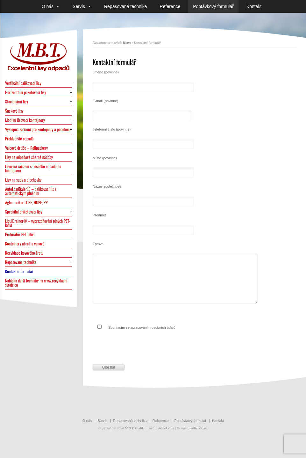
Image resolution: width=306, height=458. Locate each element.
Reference (170, 6)
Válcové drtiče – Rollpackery (26, 148)
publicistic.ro (198, 428)
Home (127, 42)
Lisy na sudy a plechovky (23, 180)
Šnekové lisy (14, 111)
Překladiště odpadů (19, 139)
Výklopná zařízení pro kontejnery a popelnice (38, 129)
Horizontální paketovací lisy (25, 92)
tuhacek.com (165, 428)
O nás (51, 6)
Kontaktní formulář (19, 271)
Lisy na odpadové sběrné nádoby (29, 157)
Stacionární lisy (16, 102)
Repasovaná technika (125, 6)
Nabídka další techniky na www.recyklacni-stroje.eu (36, 283)
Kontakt (253, 6)
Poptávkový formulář (213, 6)
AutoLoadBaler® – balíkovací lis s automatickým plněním (30, 191)
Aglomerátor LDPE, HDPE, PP (26, 202)
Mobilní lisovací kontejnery (25, 120)
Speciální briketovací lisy (23, 212)
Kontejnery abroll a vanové (24, 244)
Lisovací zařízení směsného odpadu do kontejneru (33, 168)
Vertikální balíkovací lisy (23, 83)
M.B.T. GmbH (135, 428)
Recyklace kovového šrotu (24, 253)
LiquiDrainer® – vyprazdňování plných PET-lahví (37, 223)
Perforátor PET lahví (20, 234)
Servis (82, 6)
